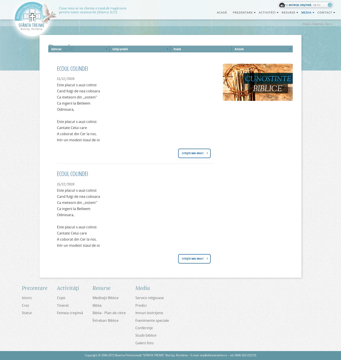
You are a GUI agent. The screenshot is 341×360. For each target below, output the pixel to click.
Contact (326, 12)
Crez (25, 305)
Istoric (27, 297)
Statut (27, 312)
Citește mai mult (194, 153)
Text (327, 23)
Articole (239, 49)
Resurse (317, 23)
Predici (141, 305)
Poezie (177, 49)
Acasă (222, 12)
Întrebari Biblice (106, 320)
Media (308, 12)
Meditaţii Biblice (106, 297)
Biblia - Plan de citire (109, 312)
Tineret (63, 305)
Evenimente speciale (152, 320)
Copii (61, 297)
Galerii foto (144, 343)
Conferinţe (144, 328)
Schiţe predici (120, 49)
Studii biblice (145, 335)
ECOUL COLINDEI (72, 68)
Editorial (56, 49)
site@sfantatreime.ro (213, 355)
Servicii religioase (149, 297)
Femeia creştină (70, 312)
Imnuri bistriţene (149, 312)
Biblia (97, 305)
